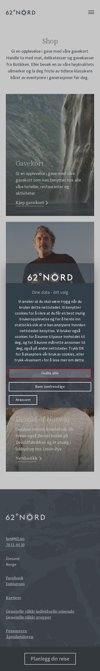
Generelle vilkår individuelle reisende (40, 611)
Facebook (14, 578)
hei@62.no (15, 538)
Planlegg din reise (50, 658)
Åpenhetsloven (19, 636)
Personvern (16, 631)
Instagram (15, 583)
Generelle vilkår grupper (28, 617)
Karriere (13, 597)
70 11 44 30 (15, 544)
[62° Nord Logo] (20, 12)
